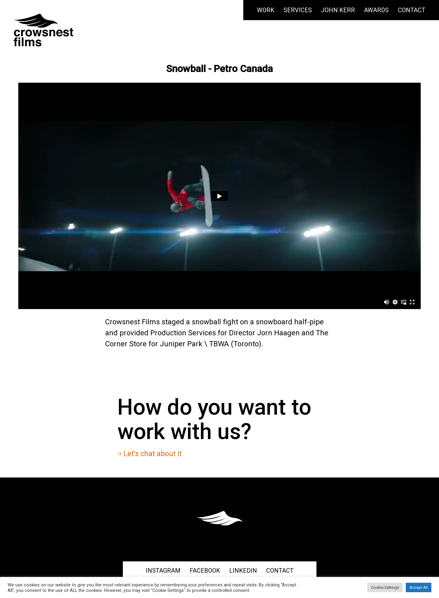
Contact (411, 10)
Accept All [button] (418, 587)
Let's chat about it (149, 453)
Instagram (163, 570)
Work (265, 10)
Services (298, 10)
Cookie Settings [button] (385, 587)
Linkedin (243, 570)
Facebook (205, 570)
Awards (376, 10)
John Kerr (338, 10)
